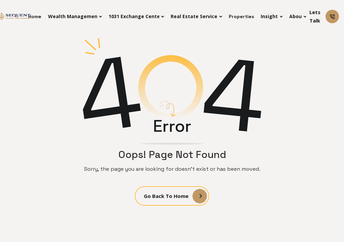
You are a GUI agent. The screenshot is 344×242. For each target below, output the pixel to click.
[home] (15, 16)
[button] (75, 16)
